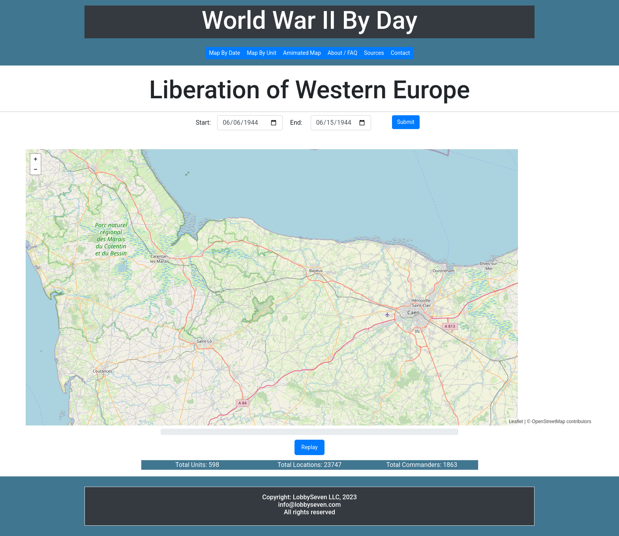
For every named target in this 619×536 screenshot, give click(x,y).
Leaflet (516, 421)
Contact (400, 53)
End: (296, 122)
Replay (309, 447)
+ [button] (35, 159)
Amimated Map (302, 53)
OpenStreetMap (548, 421)
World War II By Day (310, 20)
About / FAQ (342, 53)
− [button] (35, 169)
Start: (203, 122)
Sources (374, 53)
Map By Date (224, 53)
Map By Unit (261, 53)
